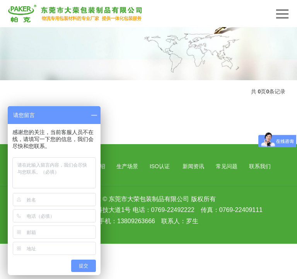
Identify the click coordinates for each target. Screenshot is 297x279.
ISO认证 (160, 166)
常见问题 (226, 166)
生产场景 (127, 166)
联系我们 (260, 166)
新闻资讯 (193, 166)
